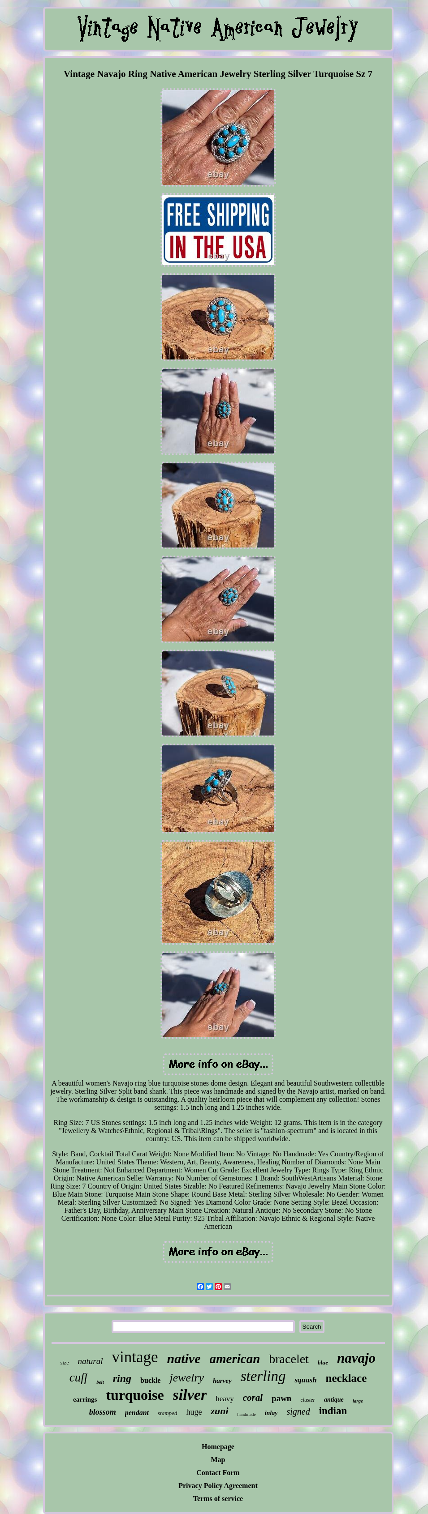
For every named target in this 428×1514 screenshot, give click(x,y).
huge (194, 1411)
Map (218, 1459)
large (358, 1400)
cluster (307, 1400)
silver (190, 1394)
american (235, 1358)
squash (305, 1380)
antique (334, 1399)
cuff (78, 1377)
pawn (281, 1398)
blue (323, 1362)
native (184, 1358)
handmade (247, 1414)
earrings (85, 1399)
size (65, 1363)
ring (122, 1378)
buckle (150, 1380)
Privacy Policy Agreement (218, 1485)
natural (90, 1361)
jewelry (186, 1377)
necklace (346, 1378)
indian (333, 1410)
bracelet (289, 1359)
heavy (225, 1398)
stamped (167, 1413)
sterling (263, 1376)
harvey (222, 1380)
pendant (137, 1412)
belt (100, 1382)
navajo (356, 1358)
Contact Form (217, 1472)
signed (298, 1411)
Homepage (218, 1446)
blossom (102, 1411)
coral (253, 1397)
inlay (271, 1413)
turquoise (135, 1395)
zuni (219, 1410)
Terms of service (218, 1498)
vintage (135, 1357)
